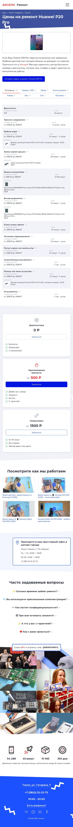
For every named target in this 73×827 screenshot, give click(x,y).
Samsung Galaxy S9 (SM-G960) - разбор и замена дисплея (54, 520)
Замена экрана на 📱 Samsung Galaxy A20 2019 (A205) (17, 520)
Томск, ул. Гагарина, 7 (36, 785)
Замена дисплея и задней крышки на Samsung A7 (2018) (17, 496)
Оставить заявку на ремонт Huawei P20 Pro (23, 79)
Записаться (36, 337)
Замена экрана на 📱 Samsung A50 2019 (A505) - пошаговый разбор (53, 496)
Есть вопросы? (36, 805)
